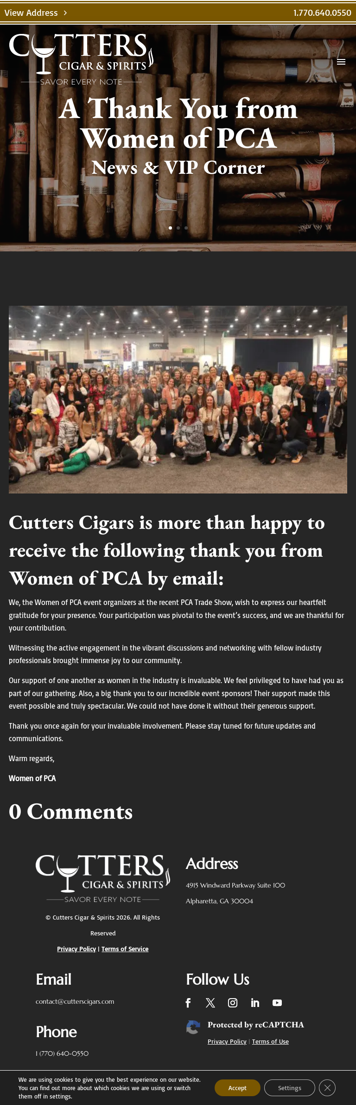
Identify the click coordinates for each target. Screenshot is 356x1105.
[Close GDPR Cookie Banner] (327, 1087)
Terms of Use (270, 1041)
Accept (238, 1088)
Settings (289, 1088)
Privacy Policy (227, 1041)
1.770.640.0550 (322, 12)
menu (341, 61)
